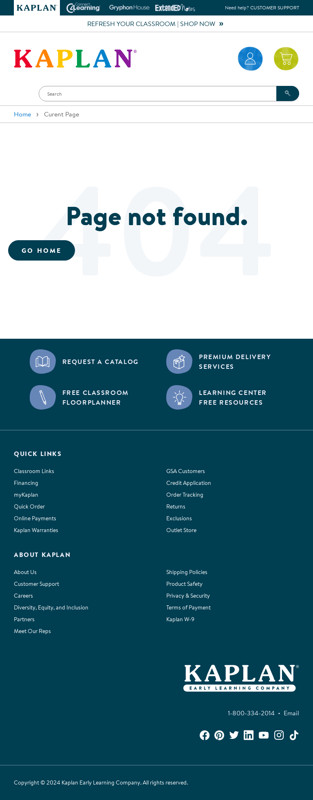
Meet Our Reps (32, 631)
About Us (25, 572)
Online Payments (35, 518)
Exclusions (179, 518)
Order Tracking (184, 495)
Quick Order (29, 506)
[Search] (169, 93)
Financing (26, 483)
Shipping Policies (186, 572)
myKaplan (26, 495)
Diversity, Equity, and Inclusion (51, 607)
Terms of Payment (188, 607)
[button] (22, 93)
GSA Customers (185, 471)
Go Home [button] (42, 250)
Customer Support (274, 7)
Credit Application (188, 483)
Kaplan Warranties (36, 530)
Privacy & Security (188, 596)
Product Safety (184, 584)
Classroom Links (34, 471)
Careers (23, 596)
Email (291, 712)
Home (22, 114)
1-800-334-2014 (253, 712)
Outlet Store (181, 530)
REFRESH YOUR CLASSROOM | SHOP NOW (156, 23)
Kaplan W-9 (180, 619)
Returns (175, 506)
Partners (24, 619)
